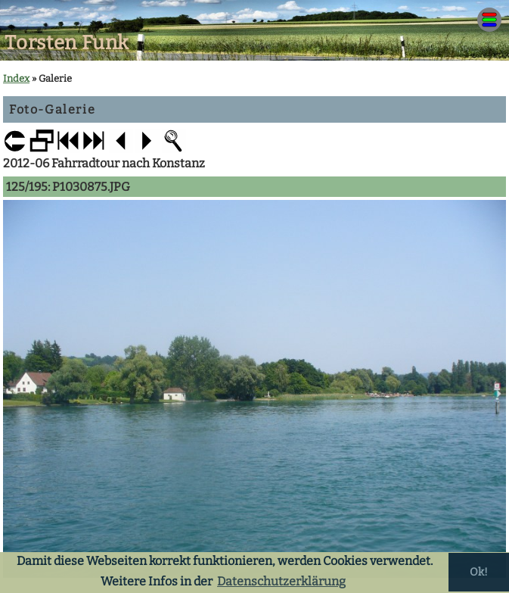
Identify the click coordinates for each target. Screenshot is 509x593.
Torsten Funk (67, 43)
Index (16, 78)
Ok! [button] (479, 572)
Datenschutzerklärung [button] (281, 581)
